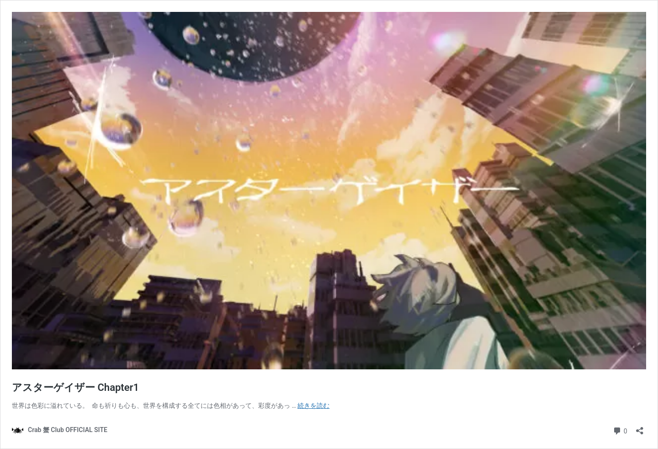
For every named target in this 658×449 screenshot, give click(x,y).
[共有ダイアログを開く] (639, 428)
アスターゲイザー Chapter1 (75, 387)
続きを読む (313, 405)
